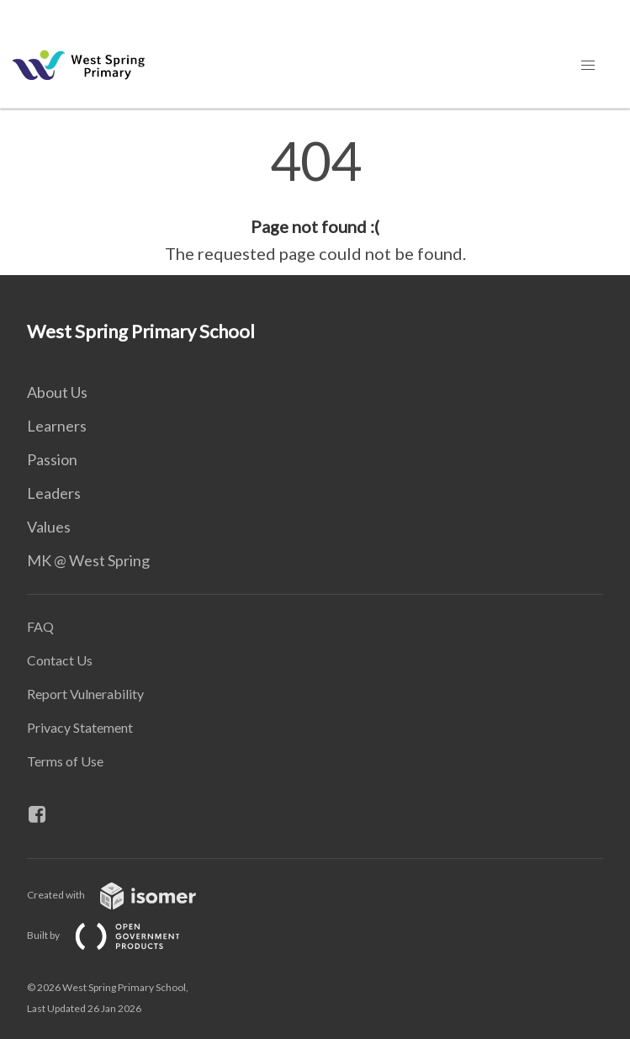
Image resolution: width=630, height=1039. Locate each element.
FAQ (40, 626)
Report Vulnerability (85, 694)
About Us (57, 392)
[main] (315, 200)
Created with (125, 894)
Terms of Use (65, 761)
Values (49, 526)
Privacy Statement (80, 727)
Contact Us (60, 660)
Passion (52, 459)
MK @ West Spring (88, 560)
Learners (57, 425)
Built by (117, 935)
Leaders (54, 493)
